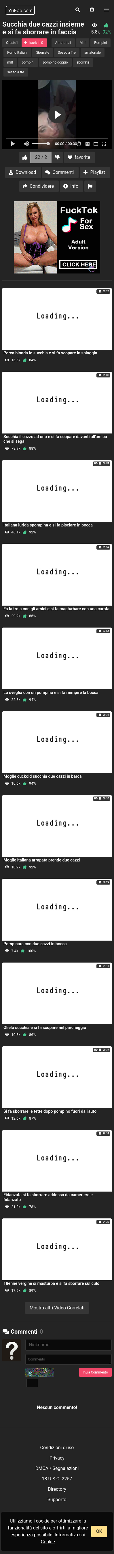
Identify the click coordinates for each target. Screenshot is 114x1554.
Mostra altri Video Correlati (57, 1308)
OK (99, 1531)
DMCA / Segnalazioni (57, 1468)
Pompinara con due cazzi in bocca (35, 943)
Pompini (100, 43)
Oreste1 (12, 43)
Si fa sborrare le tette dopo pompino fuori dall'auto (49, 1111)
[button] (92, 10)
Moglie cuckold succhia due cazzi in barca (42, 776)
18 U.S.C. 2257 (57, 1479)
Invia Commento (95, 1372)
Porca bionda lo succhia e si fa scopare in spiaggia (50, 353)
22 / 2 (41, 157)
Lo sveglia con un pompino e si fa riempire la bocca (50, 692)
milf (10, 62)
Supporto (57, 1499)
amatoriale (92, 53)
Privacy (57, 1458)
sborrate (83, 62)
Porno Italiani (17, 53)
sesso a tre (15, 72)
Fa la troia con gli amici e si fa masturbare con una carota (56, 608)
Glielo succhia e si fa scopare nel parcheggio (44, 1027)
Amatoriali (63, 43)
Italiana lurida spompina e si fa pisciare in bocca (48, 525)
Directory (57, 1489)
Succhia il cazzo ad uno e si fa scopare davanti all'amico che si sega (55, 439)
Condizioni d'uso (57, 1447)
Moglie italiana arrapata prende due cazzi (41, 860)
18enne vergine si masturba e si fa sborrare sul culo (51, 1283)
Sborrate (42, 53)
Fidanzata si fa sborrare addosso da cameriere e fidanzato (48, 1197)
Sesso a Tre (67, 53)
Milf (83, 43)
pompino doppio (55, 62)
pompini (28, 62)
